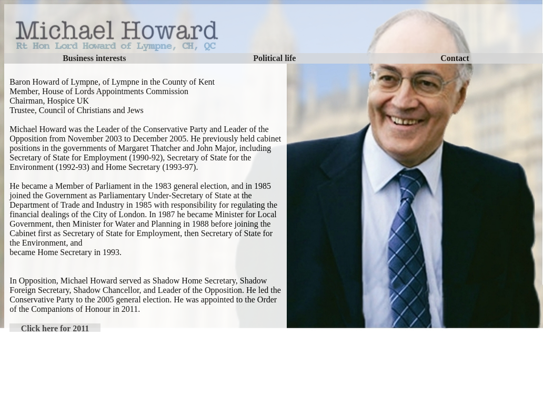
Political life (274, 58)
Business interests (94, 58)
